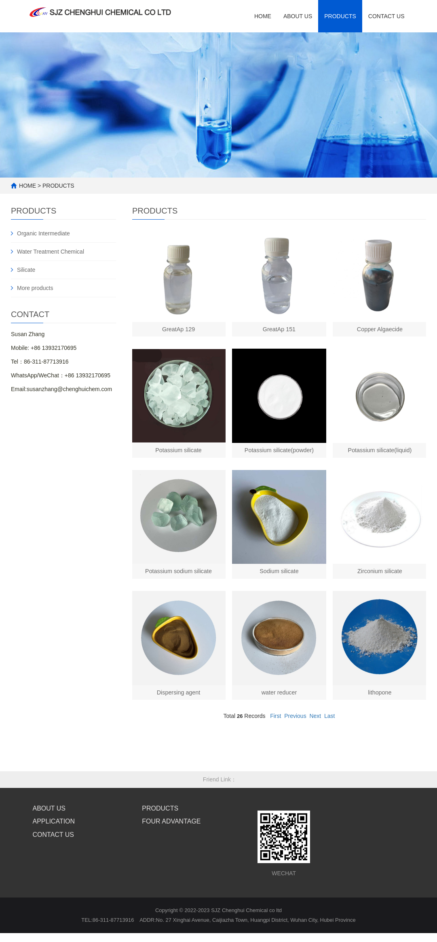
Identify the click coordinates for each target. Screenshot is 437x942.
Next (315, 731)
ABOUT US (297, 16)
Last (329, 731)
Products (340, 16)
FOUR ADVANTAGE (171, 837)
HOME (262, 16)
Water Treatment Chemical (50, 251)
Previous (295, 731)
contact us (386, 16)
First (275, 731)
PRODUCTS (58, 185)
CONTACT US (53, 850)
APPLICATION (54, 837)
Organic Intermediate (43, 233)
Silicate (26, 270)
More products (35, 288)
